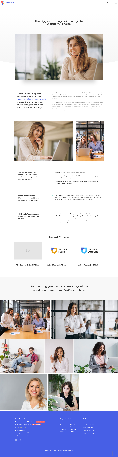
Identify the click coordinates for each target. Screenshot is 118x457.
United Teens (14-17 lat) (56, 267)
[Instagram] (114, 3)
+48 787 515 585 (21, 427)
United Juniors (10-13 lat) (88, 267)
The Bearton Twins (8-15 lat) (27, 267)
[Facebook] (111, 3)
